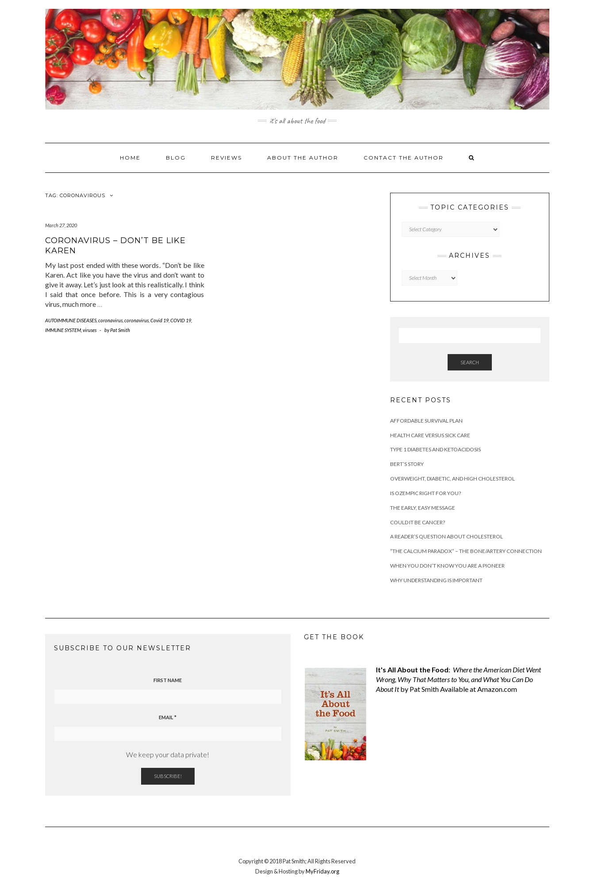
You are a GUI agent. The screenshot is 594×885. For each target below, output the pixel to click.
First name (167, 680)
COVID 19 (180, 320)
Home (130, 157)
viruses (89, 330)
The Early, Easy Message (422, 507)
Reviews (226, 157)
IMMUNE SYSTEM (63, 330)
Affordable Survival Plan (426, 420)
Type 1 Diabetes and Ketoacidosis (435, 449)
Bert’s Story (407, 464)
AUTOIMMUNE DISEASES (70, 320)
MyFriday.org (322, 871)
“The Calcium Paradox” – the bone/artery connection (466, 551)
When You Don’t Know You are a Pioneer (447, 565)
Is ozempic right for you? (425, 493)
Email (167, 717)
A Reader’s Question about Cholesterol (446, 536)
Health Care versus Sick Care (430, 435)
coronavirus (110, 320)
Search (469, 362)
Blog (176, 157)
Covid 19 (159, 320)
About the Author (302, 157)
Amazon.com (497, 689)
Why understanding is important (436, 580)
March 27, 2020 (61, 225)
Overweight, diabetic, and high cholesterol (452, 478)
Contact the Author (404, 157)
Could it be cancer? (417, 522)
